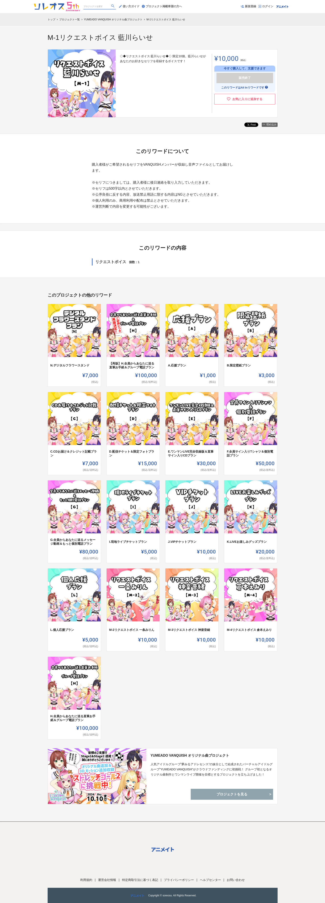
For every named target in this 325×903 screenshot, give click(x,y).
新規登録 (248, 6)
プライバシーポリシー (179, 880)
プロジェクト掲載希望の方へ (162, 6)
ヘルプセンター (210, 880)
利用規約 (86, 880)
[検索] (113, 6)
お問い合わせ (236, 880)
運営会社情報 (107, 880)
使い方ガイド (129, 6)
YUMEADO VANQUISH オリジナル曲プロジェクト (190, 755)
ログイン (265, 6)
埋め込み (270, 124)
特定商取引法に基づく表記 (140, 880)
